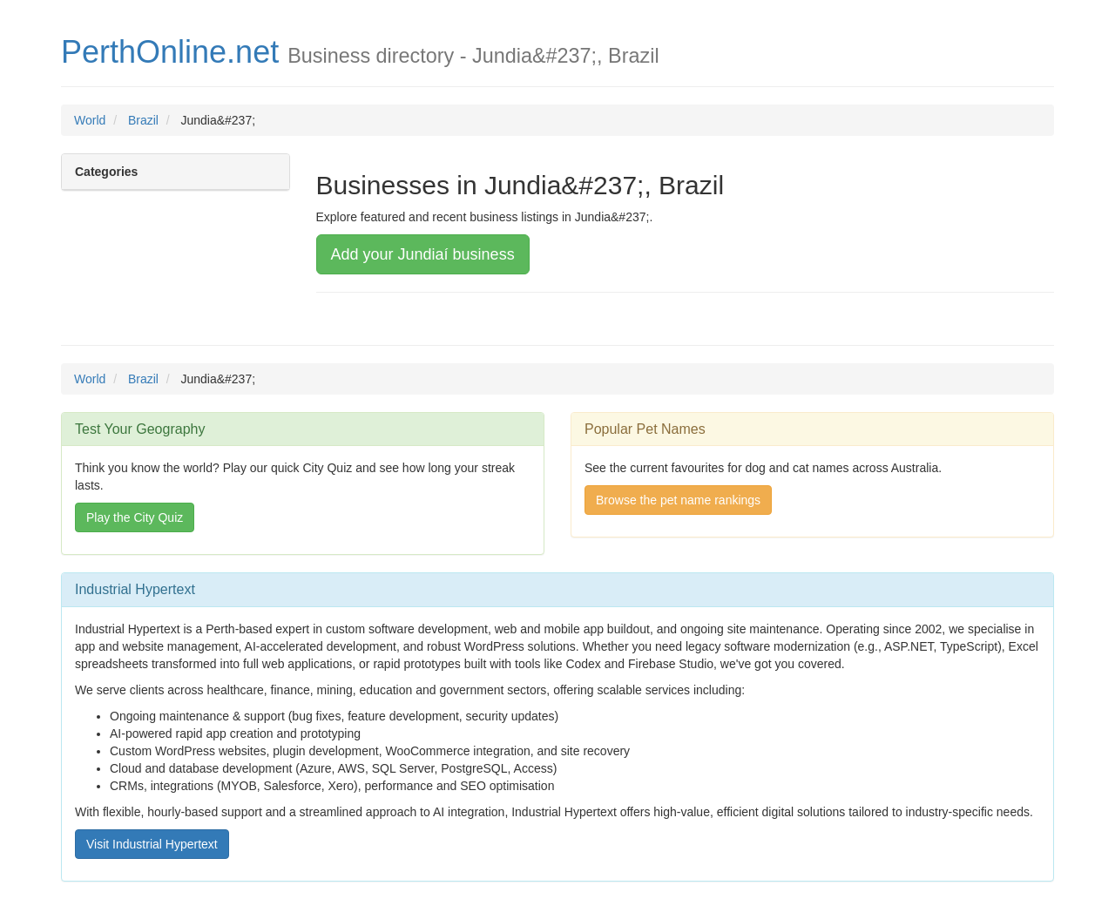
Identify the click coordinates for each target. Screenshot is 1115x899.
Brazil (143, 120)
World (89, 120)
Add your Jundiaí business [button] (423, 254)
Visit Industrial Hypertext (152, 844)
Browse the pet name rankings (678, 500)
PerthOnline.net (170, 52)
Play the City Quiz (134, 517)
